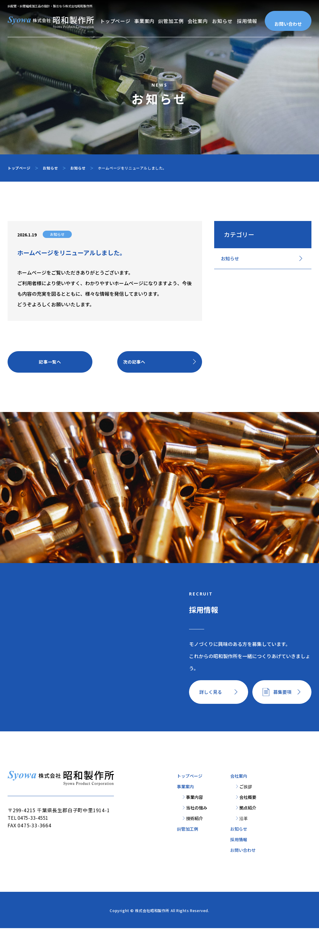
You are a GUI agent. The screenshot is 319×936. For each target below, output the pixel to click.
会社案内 (198, 21)
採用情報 (247, 21)
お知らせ (222, 21)
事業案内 (144, 21)
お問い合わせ (288, 24)
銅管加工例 (171, 21)
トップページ (115, 21)
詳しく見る (212, 698)
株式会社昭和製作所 (152, 918)
